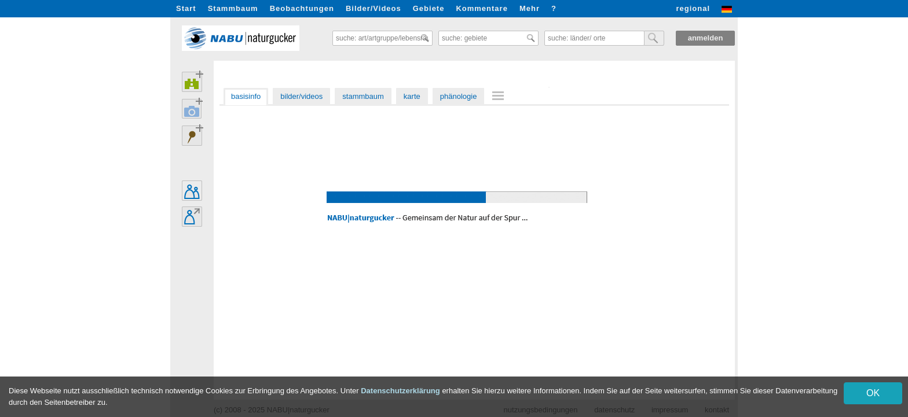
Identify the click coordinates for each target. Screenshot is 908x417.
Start (186, 8)
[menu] (500, 96)
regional (693, 8)
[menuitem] (500, 96)
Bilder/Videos (373, 8)
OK (873, 393)
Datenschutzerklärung (400, 390)
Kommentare (481, 8)
